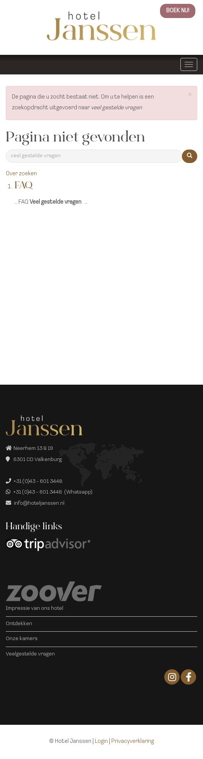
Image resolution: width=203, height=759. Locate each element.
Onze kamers (22, 639)
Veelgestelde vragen (30, 654)
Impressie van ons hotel (34, 608)
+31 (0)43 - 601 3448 (38, 481)
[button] (189, 95)
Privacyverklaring (132, 741)
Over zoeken (21, 174)
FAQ (23, 186)
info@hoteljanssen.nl (39, 503)
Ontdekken (19, 624)
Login (101, 741)
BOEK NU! (177, 11)
